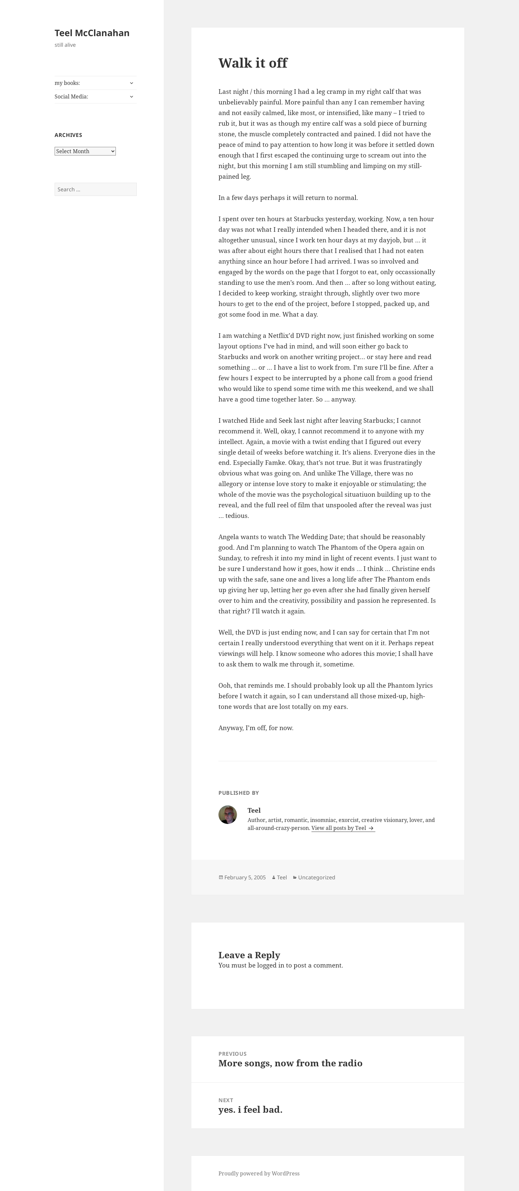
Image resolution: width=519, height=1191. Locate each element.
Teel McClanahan (92, 33)
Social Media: (71, 96)
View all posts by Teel (339, 828)
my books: (67, 83)
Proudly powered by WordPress (259, 1173)
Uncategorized (316, 877)
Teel (282, 877)
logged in (270, 965)
